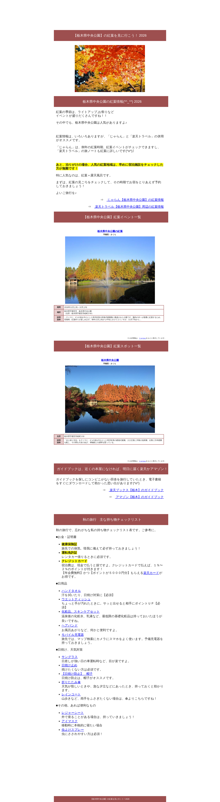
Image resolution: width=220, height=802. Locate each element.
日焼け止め (69, 665)
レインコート (71, 694)
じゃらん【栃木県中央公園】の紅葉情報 (135, 199)
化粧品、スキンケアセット (81, 611)
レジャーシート (73, 712)
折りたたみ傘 (71, 682)
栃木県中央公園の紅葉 (110, 231)
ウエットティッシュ (76, 599)
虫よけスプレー (73, 729)
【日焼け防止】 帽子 (77, 673)
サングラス (70, 657)
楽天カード (151, 573)
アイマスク (70, 721)
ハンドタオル (71, 591)
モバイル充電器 (73, 634)
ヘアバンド (70, 625)
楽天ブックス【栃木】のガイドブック (136, 490)
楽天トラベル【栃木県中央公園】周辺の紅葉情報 (129, 206)
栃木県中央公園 (110, 360)
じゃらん (142, 338)
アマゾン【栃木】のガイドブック (139, 497)
